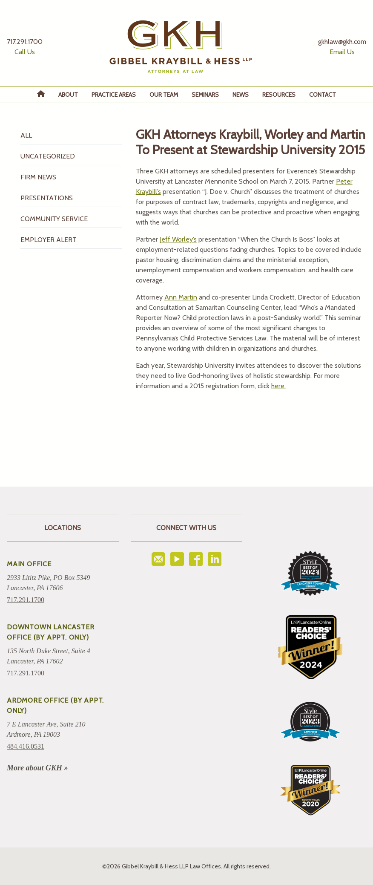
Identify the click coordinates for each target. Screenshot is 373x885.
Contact (322, 94)
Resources (279, 94)
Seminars (205, 94)
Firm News (38, 177)
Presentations (46, 198)
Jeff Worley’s (178, 239)
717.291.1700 (25, 599)
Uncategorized (47, 156)
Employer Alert (48, 240)
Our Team (163, 94)
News (240, 94)
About (68, 94)
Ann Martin (180, 297)
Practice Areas (114, 94)
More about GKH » (37, 768)
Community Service (54, 219)
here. (278, 386)
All (26, 135)
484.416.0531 (25, 746)
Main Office (29, 564)
